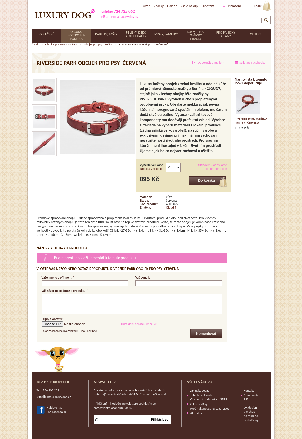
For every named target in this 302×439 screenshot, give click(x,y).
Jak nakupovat (199, 390)
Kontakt (249, 390)
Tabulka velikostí (151, 169)
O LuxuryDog (198, 404)
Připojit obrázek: (53, 319)
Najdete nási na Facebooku (56, 410)
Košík (258, 6)
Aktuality (196, 413)
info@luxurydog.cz (124, 16)
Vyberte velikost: (152, 167)
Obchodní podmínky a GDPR (209, 399)
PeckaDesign (252, 420)
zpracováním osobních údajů (112, 408)
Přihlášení (233, 6)
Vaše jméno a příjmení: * (58, 277)
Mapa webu (252, 395)
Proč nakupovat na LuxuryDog (210, 408)
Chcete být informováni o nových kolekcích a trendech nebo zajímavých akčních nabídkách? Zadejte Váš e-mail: (131, 392)
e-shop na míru (249, 414)
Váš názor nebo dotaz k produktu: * (65, 291)
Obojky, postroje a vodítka (61, 44)
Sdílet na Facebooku (252, 62)
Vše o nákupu (199, 382)
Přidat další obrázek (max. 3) (138, 323)
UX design (250, 407)
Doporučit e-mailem (211, 62)
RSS (246, 399)
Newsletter (105, 382)
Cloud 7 (171, 207)
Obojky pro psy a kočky (98, 44)
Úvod (35, 44)
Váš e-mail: (142, 277)
